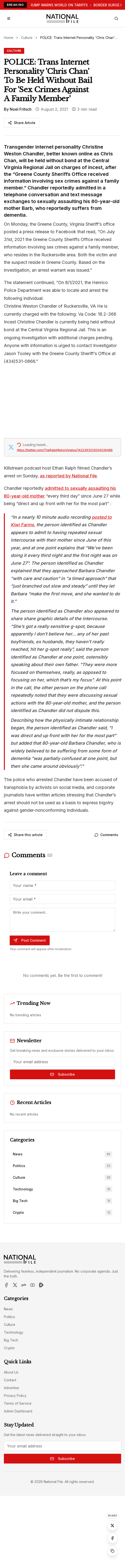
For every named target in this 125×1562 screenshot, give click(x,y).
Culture (26, 38)
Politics (9, 1317)
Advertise (11, 1388)
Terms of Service (17, 1403)
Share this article (25, 835)
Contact (10, 1380)
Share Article (21, 123)
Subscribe (62, 1074)
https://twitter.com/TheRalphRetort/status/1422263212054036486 (65, 450)
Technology (13, 1332)
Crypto (9, 1348)
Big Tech (11, 1340)
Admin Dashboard (18, 1411)
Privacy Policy (15, 1395)
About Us (11, 1372)
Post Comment (30, 940)
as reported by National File (68, 475)
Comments (106, 835)
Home (8, 38)
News (8, 1309)
